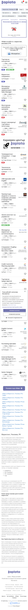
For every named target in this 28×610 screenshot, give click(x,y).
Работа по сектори (9, 584)
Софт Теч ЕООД (22, 197)
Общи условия (16, 576)
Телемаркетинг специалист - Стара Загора (8, 156)
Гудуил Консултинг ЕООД (24, 159)
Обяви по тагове (16, 590)
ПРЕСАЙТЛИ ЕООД (23, 332)
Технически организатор (6, 168)
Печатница (23, 596)
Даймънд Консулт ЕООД (23, 347)
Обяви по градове (7, 590)
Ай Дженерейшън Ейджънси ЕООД (22, 216)
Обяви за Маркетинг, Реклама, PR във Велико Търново (13, 425)
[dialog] (14, 305)
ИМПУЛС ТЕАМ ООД (23, 60)
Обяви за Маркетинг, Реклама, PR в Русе (14, 410)
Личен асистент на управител (8, 216)
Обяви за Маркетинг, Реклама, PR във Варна (13, 402)
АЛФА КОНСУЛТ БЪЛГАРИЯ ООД (22, 251)
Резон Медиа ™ (16, 606)
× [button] (24, 291)
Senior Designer (6, 372)
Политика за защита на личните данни (14, 578)
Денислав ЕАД (23, 282)
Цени (9, 576)
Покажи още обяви (14, 388)
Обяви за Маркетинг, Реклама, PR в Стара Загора (12, 413)
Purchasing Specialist (8, 344)
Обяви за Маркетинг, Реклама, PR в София (12, 394)
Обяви (17, 596)
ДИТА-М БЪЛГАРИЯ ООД (22, 126)
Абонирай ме (15, 54)
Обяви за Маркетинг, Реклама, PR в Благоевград (12, 421)
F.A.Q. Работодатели (18, 586)
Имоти (3, 596)
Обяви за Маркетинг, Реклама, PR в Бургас (12, 406)
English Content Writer (6, 329)
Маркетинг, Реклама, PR (9, 9)
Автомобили (10, 596)
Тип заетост (5, 12)
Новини (14, 597)
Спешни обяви (22, 16)
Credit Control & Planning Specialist (7, 265)
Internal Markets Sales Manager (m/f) (8, 358)
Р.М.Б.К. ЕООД (23, 167)
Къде (21, 9)
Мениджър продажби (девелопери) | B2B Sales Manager (8, 89)
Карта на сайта (19, 588)
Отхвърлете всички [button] (14, 314)
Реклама (23, 590)
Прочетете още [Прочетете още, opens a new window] (12, 305)
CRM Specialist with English (8, 180)
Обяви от (15, 12)
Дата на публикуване (8, 16)
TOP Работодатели (10, 588)
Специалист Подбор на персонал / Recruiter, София (8, 249)
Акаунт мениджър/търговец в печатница (8, 124)
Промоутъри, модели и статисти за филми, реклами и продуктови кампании (8, 197)
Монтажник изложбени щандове (5, 107)
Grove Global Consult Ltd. (23, 376)
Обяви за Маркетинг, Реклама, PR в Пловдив (12, 398)
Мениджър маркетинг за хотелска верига (7, 232)
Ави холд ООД (23, 232)
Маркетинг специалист (5, 75)
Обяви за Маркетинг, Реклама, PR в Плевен (12, 417)
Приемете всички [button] (14, 310)
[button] (14, 307)
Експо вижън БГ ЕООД (22, 109)
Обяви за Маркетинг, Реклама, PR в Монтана (12, 429)
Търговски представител (6, 280)
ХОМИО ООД (23, 89)
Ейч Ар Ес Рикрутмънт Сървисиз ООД (23, 183)
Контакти (14, 580)
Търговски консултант (5, 60)
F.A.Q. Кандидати (9, 586)
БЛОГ (21, 584)
